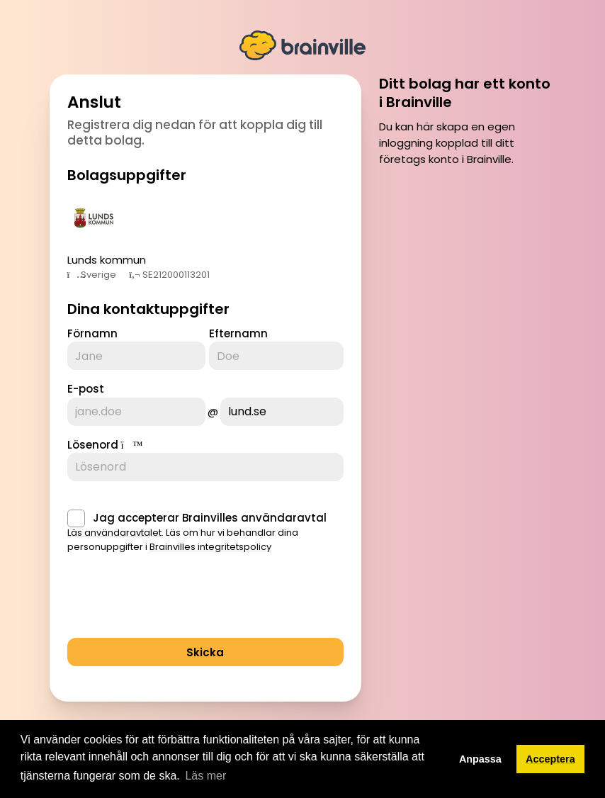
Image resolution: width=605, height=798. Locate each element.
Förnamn (92, 333)
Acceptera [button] (550, 759)
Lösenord (92, 444)
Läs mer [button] (205, 776)
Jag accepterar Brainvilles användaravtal (210, 517)
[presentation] (175, 599)
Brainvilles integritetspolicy (210, 546)
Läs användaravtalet (114, 532)
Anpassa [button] (480, 759)
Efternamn (238, 333)
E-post (85, 388)
